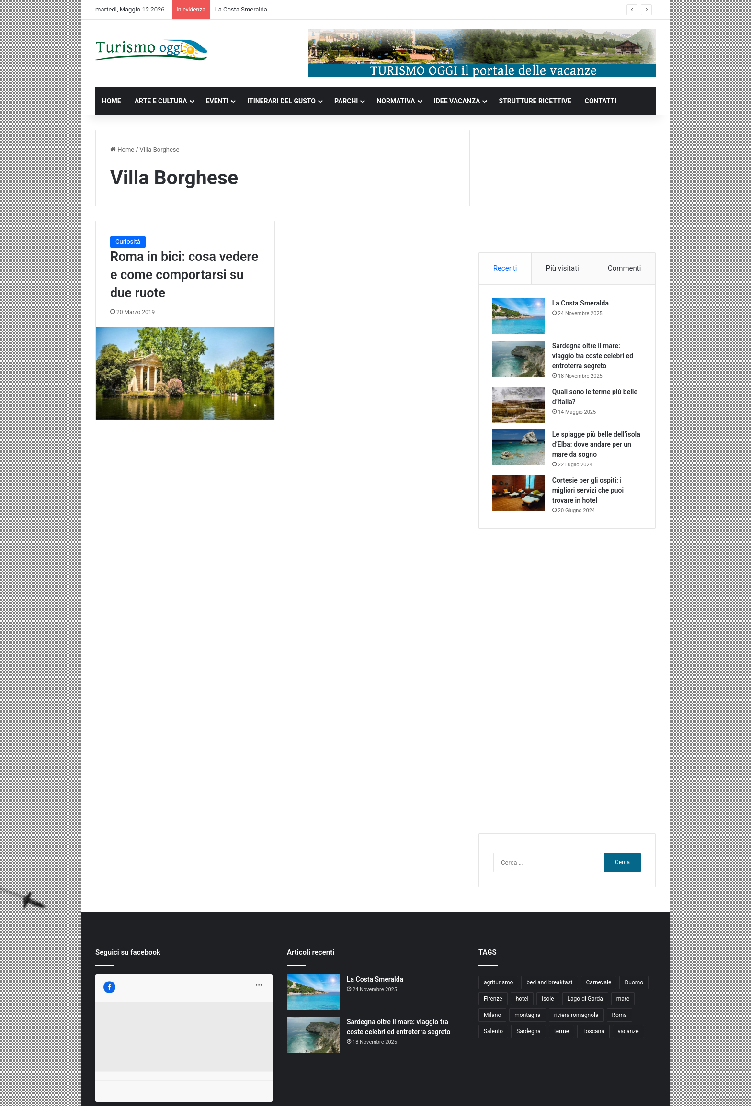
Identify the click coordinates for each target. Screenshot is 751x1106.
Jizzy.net (194, 1088)
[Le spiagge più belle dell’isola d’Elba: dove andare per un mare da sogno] (519, 448)
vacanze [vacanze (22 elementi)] (628, 1033)
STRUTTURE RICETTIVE (535, 101)
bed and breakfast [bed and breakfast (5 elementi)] (549, 984)
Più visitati (562, 268)
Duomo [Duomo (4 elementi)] (634, 984)
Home (122, 149)
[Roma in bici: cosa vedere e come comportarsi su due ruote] (185, 373)
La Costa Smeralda (241, 9)
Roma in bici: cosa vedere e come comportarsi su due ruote (184, 275)
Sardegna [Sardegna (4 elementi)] (528, 1033)
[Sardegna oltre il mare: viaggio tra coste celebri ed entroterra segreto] (519, 360)
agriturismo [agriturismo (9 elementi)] (498, 984)
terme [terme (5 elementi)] (561, 1033)
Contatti (587, 1088)
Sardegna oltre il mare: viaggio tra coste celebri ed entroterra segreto (593, 357)
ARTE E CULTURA (161, 101)
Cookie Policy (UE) (628, 1088)
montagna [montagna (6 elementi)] (527, 1017)
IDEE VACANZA (457, 101)
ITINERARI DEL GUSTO (281, 101)
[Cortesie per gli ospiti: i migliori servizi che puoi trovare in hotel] (519, 494)
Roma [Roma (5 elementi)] (619, 1017)
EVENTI (217, 101)
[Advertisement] (567, 189)
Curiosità (127, 241)
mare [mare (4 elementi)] (622, 1000)
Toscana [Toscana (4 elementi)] (593, 1033)
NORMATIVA (395, 101)
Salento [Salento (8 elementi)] (493, 1033)
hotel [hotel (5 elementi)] (522, 1000)
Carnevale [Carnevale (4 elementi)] (599, 984)
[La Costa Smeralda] (519, 317)
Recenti (505, 268)
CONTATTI (601, 101)
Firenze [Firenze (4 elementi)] (493, 1000)
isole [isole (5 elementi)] (548, 1000)
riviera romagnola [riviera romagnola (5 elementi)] (576, 1017)
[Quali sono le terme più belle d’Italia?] (519, 406)
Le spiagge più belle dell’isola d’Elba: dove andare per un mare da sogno (596, 445)
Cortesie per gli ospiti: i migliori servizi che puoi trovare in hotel (589, 491)
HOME (111, 101)
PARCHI (346, 101)
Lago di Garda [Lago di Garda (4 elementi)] (585, 1000)
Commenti (624, 268)
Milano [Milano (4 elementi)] (492, 1017)
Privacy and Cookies (543, 1088)
